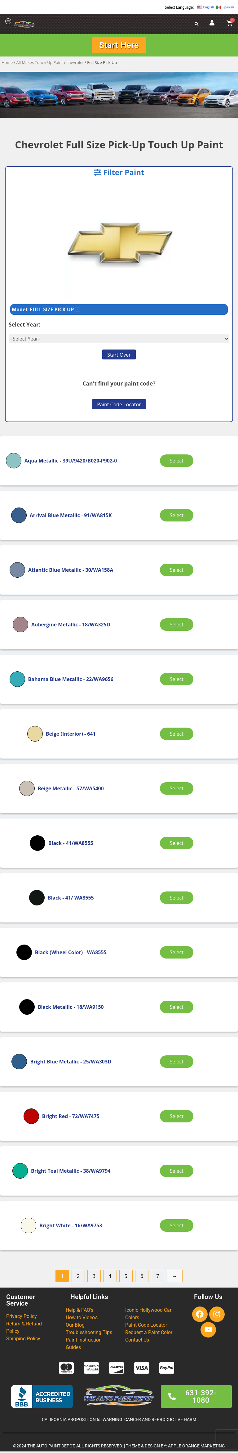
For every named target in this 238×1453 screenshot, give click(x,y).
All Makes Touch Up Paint (39, 63)
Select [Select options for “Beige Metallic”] (178, 789)
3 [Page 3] (94, 1277)
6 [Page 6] (141, 1277)
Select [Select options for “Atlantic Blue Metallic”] (178, 571)
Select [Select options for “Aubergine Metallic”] (178, 625)
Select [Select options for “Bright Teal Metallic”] (178, 1172)
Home (7, 63)
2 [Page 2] (78, 1277)
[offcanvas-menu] (8, 21)
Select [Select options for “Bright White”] (178, 1226)
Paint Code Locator (119, 406)
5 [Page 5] (126, 1277)
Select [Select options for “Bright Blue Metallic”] (178, 1062)
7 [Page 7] (157, 1277)
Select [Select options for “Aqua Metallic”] (178, 461)
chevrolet (75, 63)
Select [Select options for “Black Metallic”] (178, 1008)
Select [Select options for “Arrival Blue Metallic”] (178, 516)
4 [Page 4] (109, 1277)
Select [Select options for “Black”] (178, 844)
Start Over (119, 356)
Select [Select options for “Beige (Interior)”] (178, 735)
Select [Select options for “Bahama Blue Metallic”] (178, 680)
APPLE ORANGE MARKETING (196, 1447)
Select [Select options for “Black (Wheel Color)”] (178, 953)
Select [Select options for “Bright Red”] (178, 1117)
